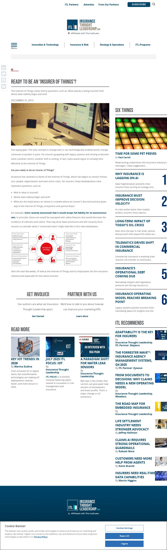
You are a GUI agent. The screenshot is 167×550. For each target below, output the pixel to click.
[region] (83, 535)
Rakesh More (126, 451)
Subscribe (139, 4)
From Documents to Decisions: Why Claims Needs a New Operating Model (134, 381)
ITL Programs (142, 44)
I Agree (124, 543)
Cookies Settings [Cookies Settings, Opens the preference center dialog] (124, 528)
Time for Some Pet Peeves (135, 154)
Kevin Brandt (127, 466)
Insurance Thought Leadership (57, 371)
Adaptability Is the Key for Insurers (134, 334)
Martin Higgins (127, 480)
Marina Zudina (23, 366)
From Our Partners (109, 4)
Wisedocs (120, 396)
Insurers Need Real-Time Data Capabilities (135, 475)
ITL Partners (71, 4)
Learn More (82, 316)
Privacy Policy (40, 536)
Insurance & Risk (79, 44)
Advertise (89, 4)
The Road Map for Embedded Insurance (132, 406)
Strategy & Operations (112, 44)
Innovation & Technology (45, 44)
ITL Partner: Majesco (127, 345)
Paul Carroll (124, 157)
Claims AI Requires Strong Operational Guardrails (132, 444)
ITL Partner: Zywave (130, 368)
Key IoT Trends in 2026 (25, 361)
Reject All (124, 536)
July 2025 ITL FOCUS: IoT (55, 361)
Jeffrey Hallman (128, 432)
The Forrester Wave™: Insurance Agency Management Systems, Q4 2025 (133, 359)
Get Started (38, 316)
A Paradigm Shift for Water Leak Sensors (95, 363)
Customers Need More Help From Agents (133, 461)
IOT (12, 69)
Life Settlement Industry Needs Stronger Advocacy (132, 425)
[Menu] (18, 44)
